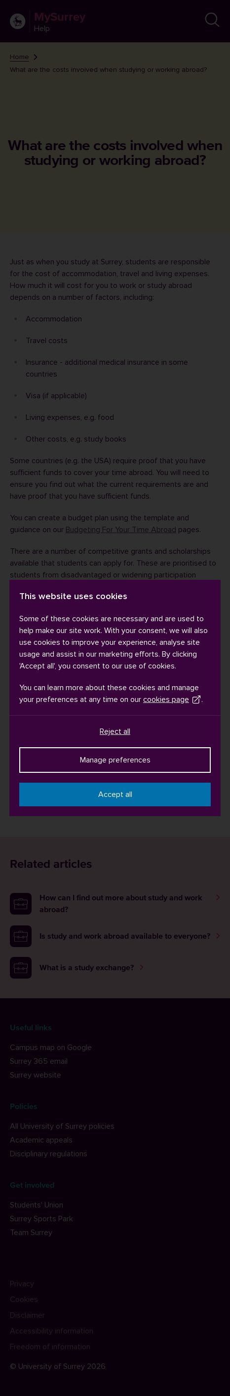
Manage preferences (115, 760)
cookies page (172, 699)
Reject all (115, 731)
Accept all (115, 794)
